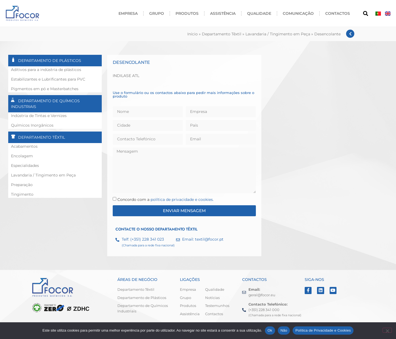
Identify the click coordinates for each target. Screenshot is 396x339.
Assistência (223, 13)
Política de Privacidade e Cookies (323, 330)
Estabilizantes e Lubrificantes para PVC (48, 79)
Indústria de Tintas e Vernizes (39, 115)
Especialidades (25, 165)
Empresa (128, 13)
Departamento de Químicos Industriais (45, 103)
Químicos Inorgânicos (32, 125)
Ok (270, 330)
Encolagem (22, 155)
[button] (365, 13)
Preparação (22, 184)
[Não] (387, 330)
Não (284, 330)
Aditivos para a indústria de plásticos (46, 69)
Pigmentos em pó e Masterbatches (44, 88)
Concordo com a (165, 199)
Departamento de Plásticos (49, 60)
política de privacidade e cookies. (182, 199)
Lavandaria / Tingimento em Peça (277, 34)
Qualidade (259, 13)
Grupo (156, 13)
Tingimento (22, 194)
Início (192, 34)
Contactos (337, 13)
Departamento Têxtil (221, 34)
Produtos (187, 13)
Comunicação (298, 13)
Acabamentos (24, 146)
